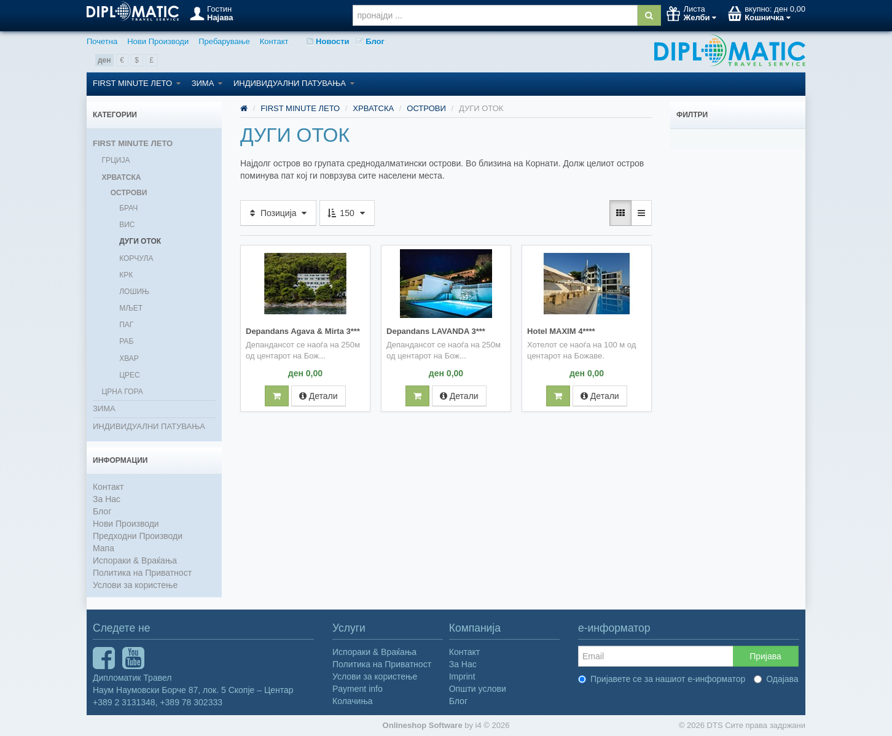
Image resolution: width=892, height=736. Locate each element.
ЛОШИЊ (134, 291)
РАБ (126, 341)
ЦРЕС (129, 375)
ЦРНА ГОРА (122, 391)
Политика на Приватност (142, 573)
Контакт (274, 41)
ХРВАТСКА (121, 177)
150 (346, 213)
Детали (318, 395)
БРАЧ (128, 208)
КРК (126, 275)
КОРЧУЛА (136, 258)
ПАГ (126, 324)
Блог (370, 41)
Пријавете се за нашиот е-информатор (661, 679)
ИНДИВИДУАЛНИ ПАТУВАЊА (293, 83)
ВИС (127, 224)
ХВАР (129, 358)
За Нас (106, 499)
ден (104, 60)
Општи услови (477, 689)
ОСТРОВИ (129, 192)
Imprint (462, 676)
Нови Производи (158, 41)
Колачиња (352, 701)
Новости (328, 41)
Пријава (765, 656)
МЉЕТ (131, 308)
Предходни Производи (137, 536)
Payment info (357, 689)
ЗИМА (207, 83)
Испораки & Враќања (135, 560)
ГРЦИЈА (115, 160)
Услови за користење (135, 585)
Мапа (103, 548)
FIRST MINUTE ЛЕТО (137, 83)
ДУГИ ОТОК (140, 241)
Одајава (776, 679)
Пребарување (223, 41)
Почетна (102, 41)
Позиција (278, 213)
